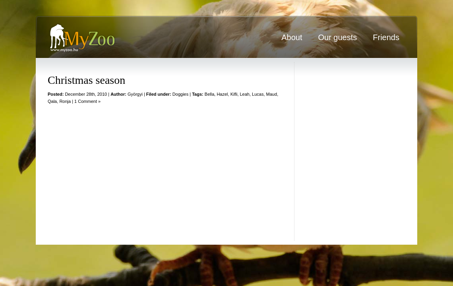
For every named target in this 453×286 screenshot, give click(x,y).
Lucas (257, 94)
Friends (386, 37)
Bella (209, 94)
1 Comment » (87, 101)
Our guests (337, 37)
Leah (245, 94)
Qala (52, 101)
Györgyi (135, 94)
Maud (271, 94)
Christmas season (86, 80)
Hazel (222, 94)
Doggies (180, 94)
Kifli (234, 94)
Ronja (65, 101)
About (291, 37)
